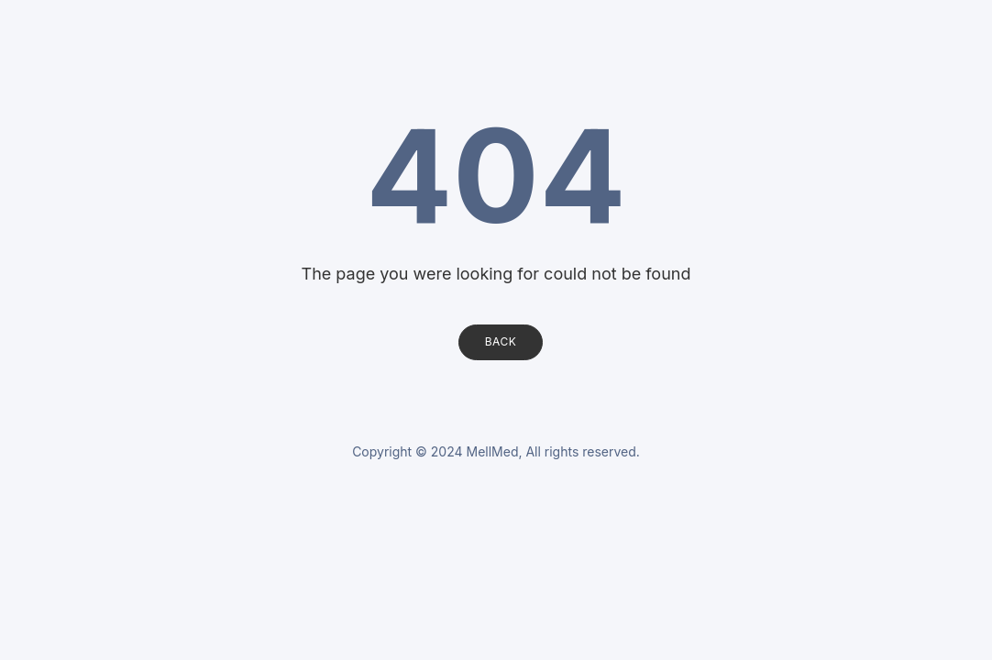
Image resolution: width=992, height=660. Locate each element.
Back (501, 341)
